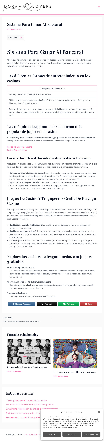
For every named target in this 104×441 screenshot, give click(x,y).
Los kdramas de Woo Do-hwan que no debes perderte (30, 404)
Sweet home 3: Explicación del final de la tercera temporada (32, 409)
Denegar (71, 434)
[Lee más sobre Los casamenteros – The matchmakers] (75, 353)
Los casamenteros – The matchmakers (74, 371)
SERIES (9, 372)
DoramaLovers (31, 434)
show (20, 37)
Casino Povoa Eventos (17, 150)
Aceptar (52, 434)
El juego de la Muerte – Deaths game (27, 367)
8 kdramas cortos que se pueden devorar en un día (28, 413)
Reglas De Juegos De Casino (19, 147)
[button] (99, 412)
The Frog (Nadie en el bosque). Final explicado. (26, 400)
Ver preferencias (91, 434)
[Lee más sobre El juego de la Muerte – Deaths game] (29, 351)
